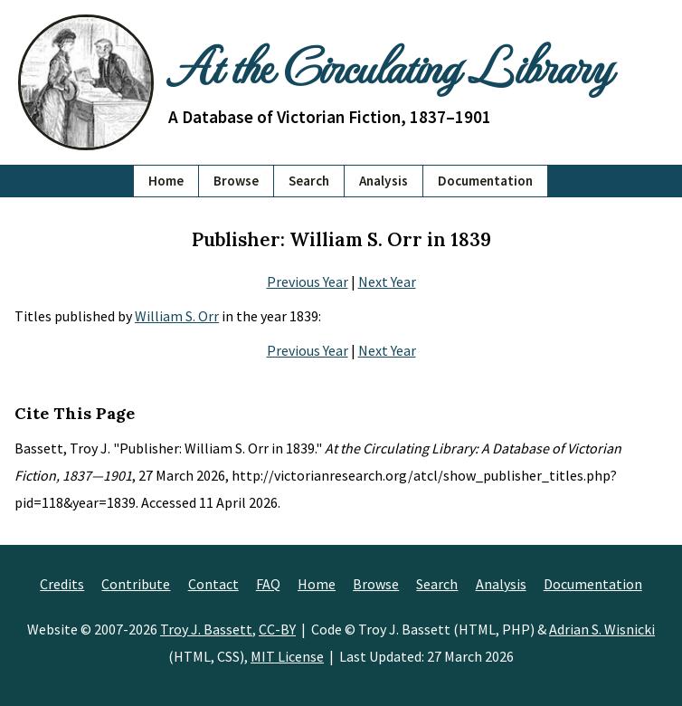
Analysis (383, 180)
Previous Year (307, 281)
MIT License (287, 656)
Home (166, 180)
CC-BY (277, 629)
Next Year (387, 281)
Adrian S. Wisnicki (602, 629)
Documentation (485, 180)
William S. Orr (177, 316)
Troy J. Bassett (206, 629)
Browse (236, 180)
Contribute (135, 584)
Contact (213, 584)
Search (309, 180)
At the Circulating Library (389, 65)
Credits (62, 584)
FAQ (268, 584)
